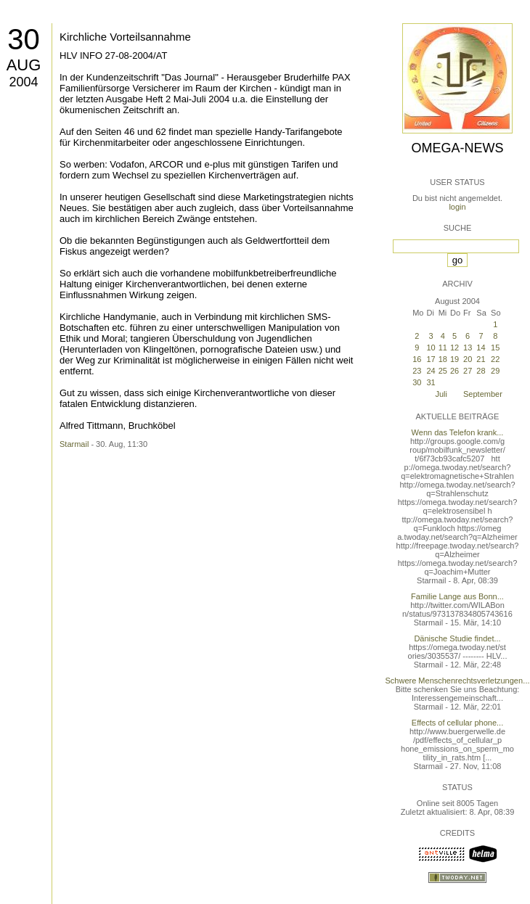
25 (443, 370)
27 (467, 370)
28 (480, 370)
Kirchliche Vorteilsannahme (125, 36)
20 (467, 359)
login (457, 206)
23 (416, 370)
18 (443, 359)
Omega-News (457, 148)
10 (430, 347)
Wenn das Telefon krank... (458, 432)
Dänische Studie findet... (457, 638)
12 (454, 347)
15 (495, 347)
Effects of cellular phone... (457, 722)
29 (495, 370)
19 (454, 359)
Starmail (74, 444)
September (482, 394)
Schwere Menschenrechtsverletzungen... (458, 680)
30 (23, 39)
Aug (24, 65)
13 (467, 347)
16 (416, 359)
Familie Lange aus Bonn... (457, 596)
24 (430, 370)
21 (480, 359)
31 (430, 382)
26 (454, 370)
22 (495, 359)
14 (480, 347)
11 (443, 347)
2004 (23, 82)
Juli (441, 394)
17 (430, 359)
